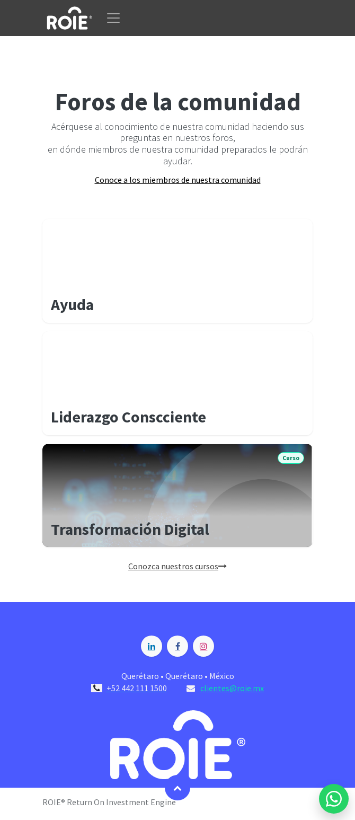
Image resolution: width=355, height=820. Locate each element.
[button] (177, 787)
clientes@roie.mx (232, 688)
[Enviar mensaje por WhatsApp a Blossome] (334, 799)
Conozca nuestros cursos (177, 566)
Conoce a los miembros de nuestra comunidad (178, 179)
